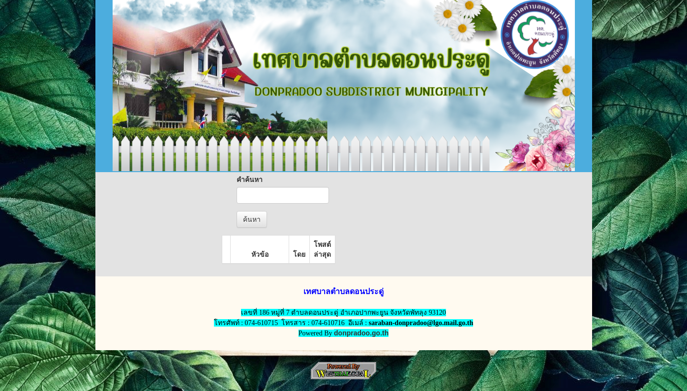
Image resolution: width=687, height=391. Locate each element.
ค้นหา (252, 219)
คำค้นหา (250, 179)
